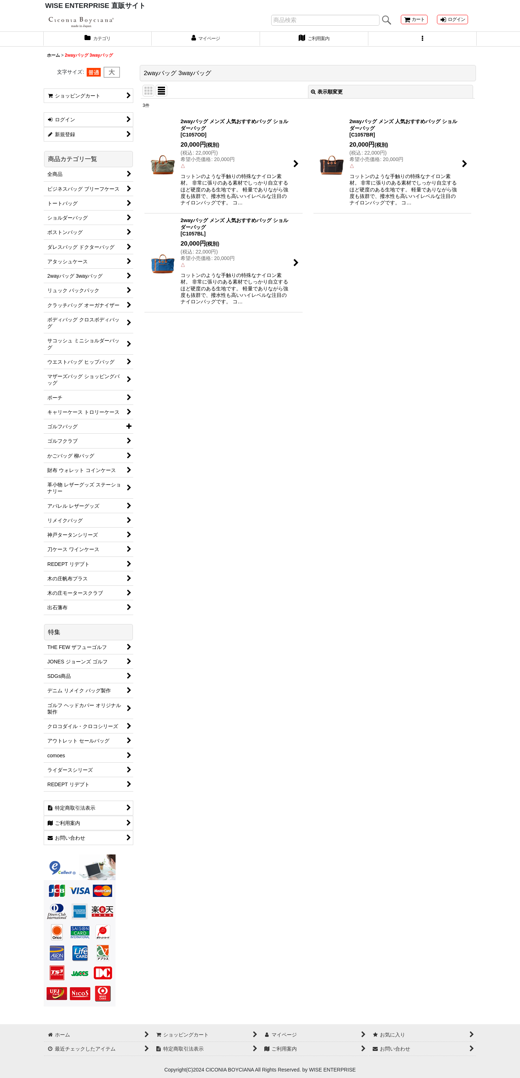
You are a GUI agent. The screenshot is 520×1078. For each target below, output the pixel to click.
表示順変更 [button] (327, 97)
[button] (422, 44)
